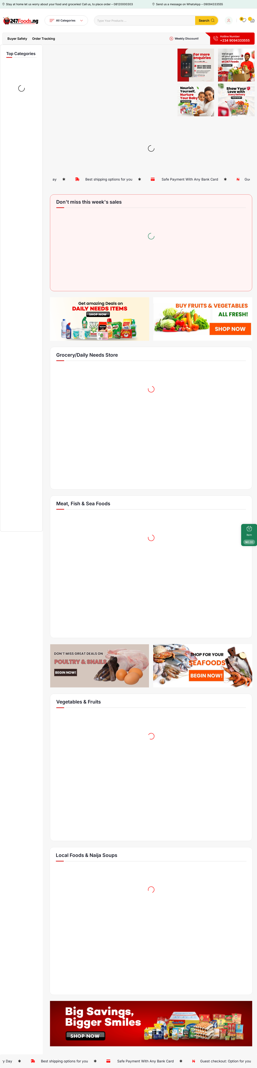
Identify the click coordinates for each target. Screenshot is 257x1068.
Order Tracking (43, 39)
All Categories (66, 20)
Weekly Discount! (187, 38)
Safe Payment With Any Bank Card (212, 179)
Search (206, 20)
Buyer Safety (17, 39)
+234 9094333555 (235, 40)
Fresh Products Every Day (58, 179)
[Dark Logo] (20, 20)
